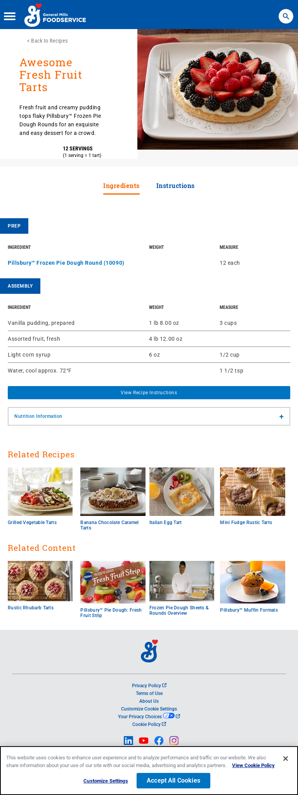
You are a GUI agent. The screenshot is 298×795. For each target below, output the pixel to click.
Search (286, 11)
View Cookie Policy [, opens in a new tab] (253, 765)
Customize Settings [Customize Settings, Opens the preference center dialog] (105, 781)
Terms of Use (149, 693)
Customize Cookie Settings (149, 709)
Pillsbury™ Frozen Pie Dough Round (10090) (66, 263)
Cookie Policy (149, 724)
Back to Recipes (49, 41)
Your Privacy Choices (149, 716)
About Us (149, 701)
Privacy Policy (149, 685)
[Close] (285, 758)
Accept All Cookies (173, 780)
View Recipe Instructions (149, 392)
